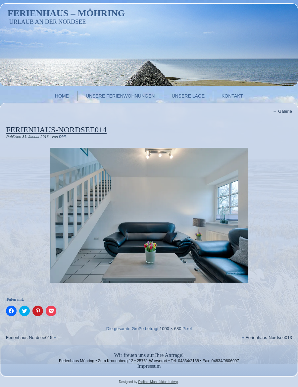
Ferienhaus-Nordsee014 (56, 129)
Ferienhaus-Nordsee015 (29, 337)
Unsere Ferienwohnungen (120, 96)
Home (62, 96)
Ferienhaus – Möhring (66, 13)
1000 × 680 (170, 328)
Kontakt (232, 96)
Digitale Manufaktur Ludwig (158, 382)
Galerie (282, 111)
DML (63, 137)
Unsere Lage (188, 96)
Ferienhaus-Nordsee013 (269, 337)
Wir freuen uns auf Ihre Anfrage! (149, 355)
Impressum (149, 366)
